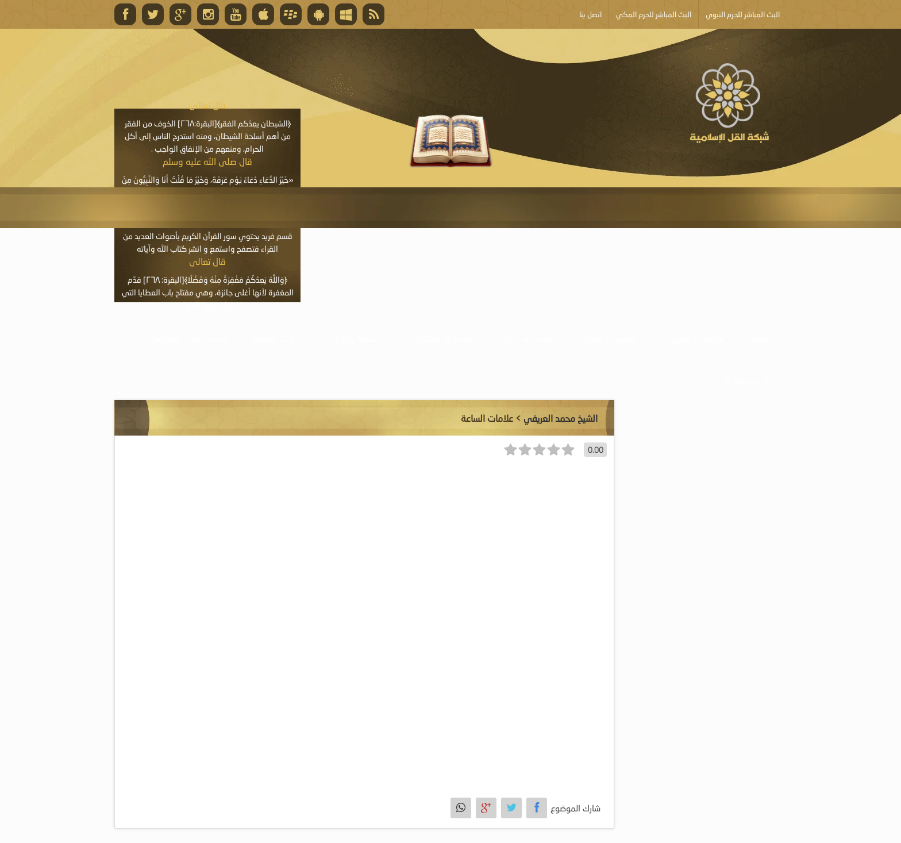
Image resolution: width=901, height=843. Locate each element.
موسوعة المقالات (442, 338)
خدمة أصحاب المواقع (190, 338)
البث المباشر (273, 338)
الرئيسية (762, 338)
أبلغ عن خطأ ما (749, 379)
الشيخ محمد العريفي (560, 418)
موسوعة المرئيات (606, 338)
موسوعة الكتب (525, 338)
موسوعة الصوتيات (693, 338)
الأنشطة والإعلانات (352, 338)
